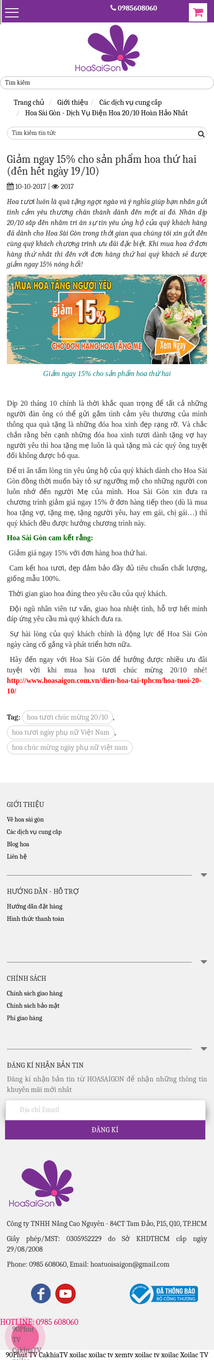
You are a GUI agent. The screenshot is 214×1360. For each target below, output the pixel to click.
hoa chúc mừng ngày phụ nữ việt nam (70, 747)
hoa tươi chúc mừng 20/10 (67, 717)
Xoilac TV (194, 1355)
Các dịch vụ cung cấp (34, 832)
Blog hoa (18, 844)
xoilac (78, 1355)
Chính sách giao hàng (35, 993)
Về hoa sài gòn (25, 819)
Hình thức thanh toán (35, 919)
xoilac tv (101, 1355)
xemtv (124, 1355)
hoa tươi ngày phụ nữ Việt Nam (61, 732)
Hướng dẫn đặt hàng (35, 906)
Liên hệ (17, 856)
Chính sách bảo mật (33, 1006)
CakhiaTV (27, 1350)
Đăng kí (105, 1130)
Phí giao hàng (24, 1018)
